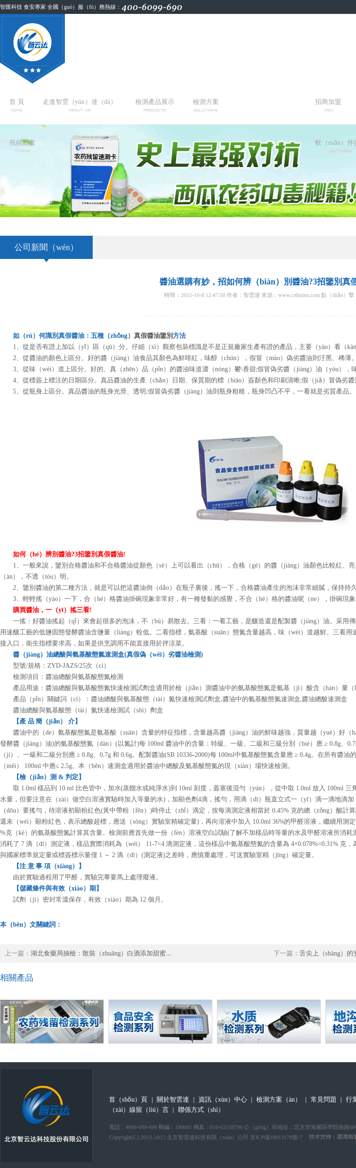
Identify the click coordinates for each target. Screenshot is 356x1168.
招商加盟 (328, 104)
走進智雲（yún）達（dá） (80, 104)
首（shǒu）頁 (128, 1099)
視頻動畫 (22, 145)
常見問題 (324, 1099)
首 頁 (16, 104)
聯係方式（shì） (201, 1109)
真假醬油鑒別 (153, 335)
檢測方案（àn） (278, 1099)
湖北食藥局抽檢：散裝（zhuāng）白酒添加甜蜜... (101, 953)
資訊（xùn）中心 (222, 1099)
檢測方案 (206, 104)
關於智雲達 (173, 1099)
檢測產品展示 (154, 104)
